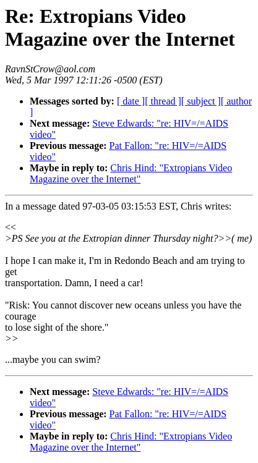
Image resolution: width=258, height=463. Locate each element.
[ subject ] (201, 101)
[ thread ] (163, 101)
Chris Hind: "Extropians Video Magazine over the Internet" (131, 173)
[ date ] (131, 101)
